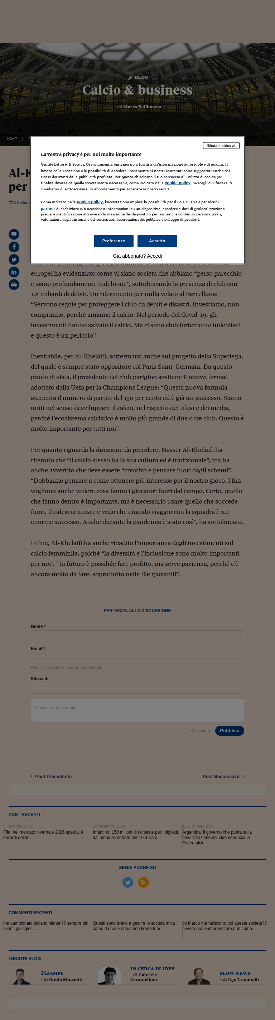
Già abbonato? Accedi (137, 256)
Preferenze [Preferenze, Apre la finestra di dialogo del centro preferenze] (113, 241)
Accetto (157, 241)
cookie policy (177, 182)
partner (48, 208)
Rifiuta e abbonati (221, 145)
